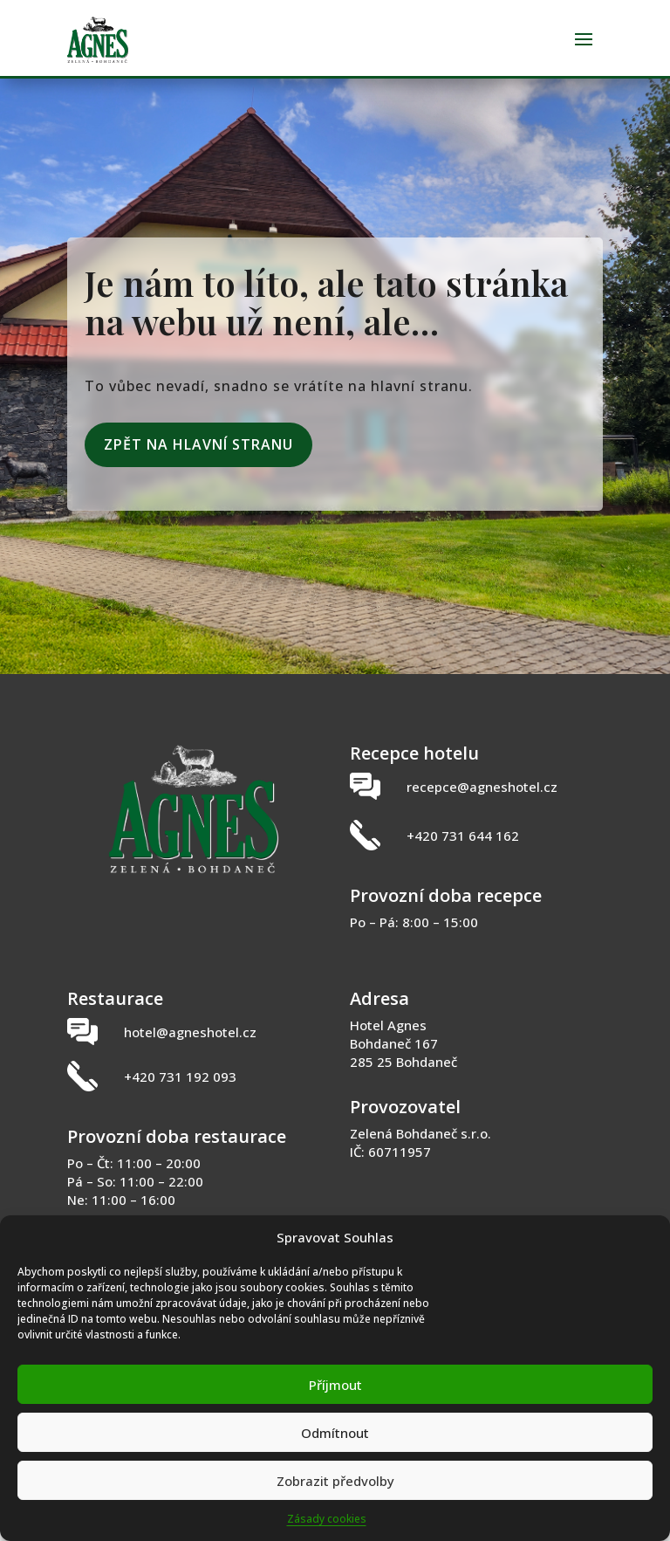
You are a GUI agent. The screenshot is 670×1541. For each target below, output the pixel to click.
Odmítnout (335, 1432)
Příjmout (335, 1384)
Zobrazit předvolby (335, 1480)
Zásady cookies (326, 1518)
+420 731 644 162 (463, 851)
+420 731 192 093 (180, 1092)
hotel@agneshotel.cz (190, 1047)
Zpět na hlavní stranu (198, 460)
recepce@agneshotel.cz (482, 802)
